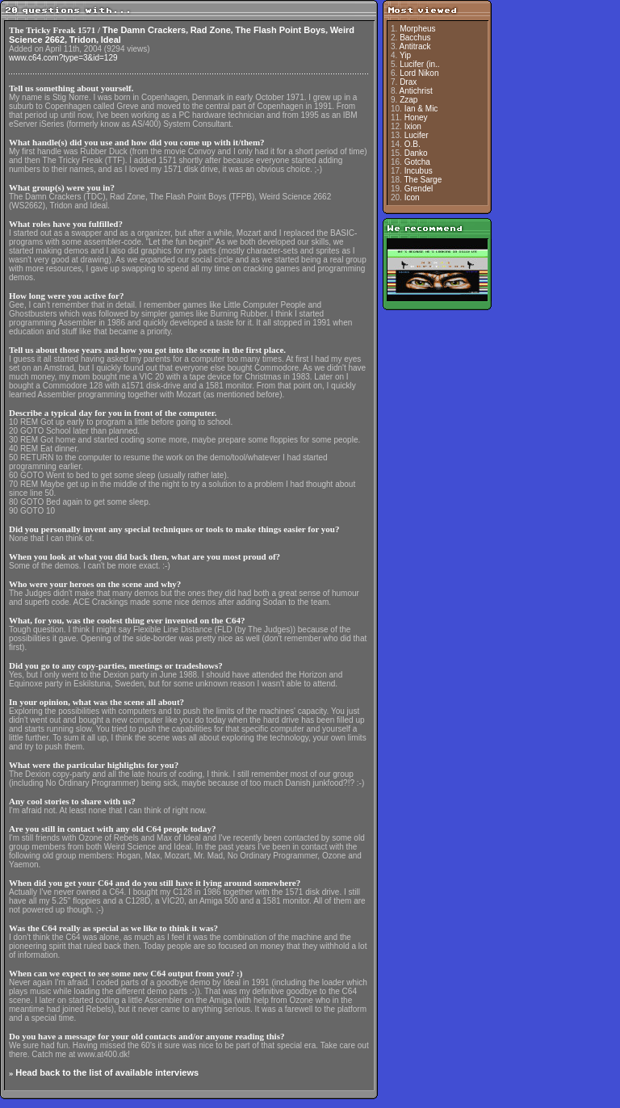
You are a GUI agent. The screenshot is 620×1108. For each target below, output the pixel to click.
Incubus (418, 170)
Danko (416, 153)
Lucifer (416, 135)
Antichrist (416, 90)
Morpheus (417, 28)
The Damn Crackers (144, 30)
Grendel (419, 188)
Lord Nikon (419, 73)
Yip (405, 55)
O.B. (412, 144)
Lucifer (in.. (419, 64)
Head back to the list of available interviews (107, 1072)
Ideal (111, 39)
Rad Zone (211, 30)
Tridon (83, 39)
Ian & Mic (421, 108)
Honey (416, 117)
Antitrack (415, 46)
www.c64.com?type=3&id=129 (63, 57)
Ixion (412, 126)
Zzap (408, 99)
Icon (412, 197)
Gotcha (417, 161)
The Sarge (423, 179)
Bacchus (415, 37)
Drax (408, 82)
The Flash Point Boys (280, 30)
